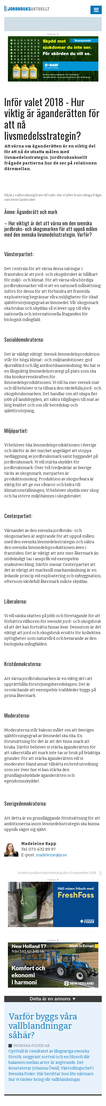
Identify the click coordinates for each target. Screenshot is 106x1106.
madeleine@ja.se (51, 855)
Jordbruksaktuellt (26, 8)
